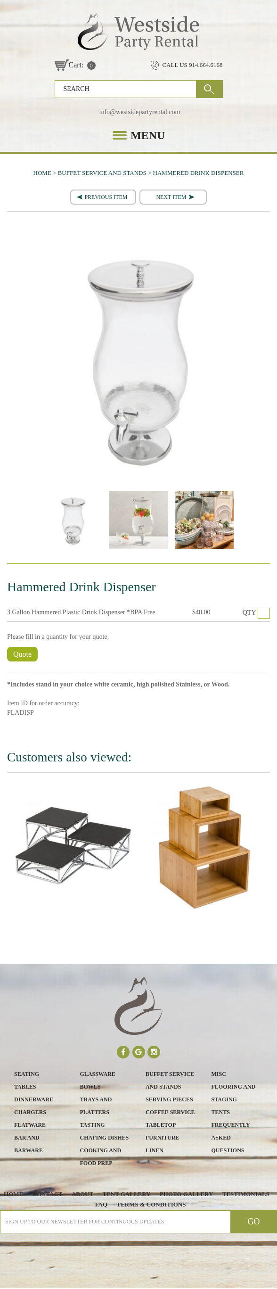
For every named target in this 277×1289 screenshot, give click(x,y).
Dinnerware (33, 1099)
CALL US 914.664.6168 (192, 64)
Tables (25, 1086)
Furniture (162, 1137)
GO (209, 89)
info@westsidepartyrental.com (139, 112)
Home (13, 1194)
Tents (221, 1112)
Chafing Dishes (104, 1137)
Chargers (30, 1112)
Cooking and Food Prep (101, 1156)
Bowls (90, 1086)
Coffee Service (170, 1112)
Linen (154, 1150)
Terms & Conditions (151, 1204)
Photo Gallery (186, 1194)
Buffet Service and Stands (170, 1080)
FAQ (101, 1204)
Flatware (30, 1125)
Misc (219, 1074)
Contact (47, 1194)
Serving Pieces (169, 1099)
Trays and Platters (96, 1105)
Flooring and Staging (234, 1093)
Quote (22, 654)
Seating (26, 1074)
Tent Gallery (126, 1194)
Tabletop (161, 1125)
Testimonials (245, 1194)
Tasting (92, 1125)
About (82, 1194)
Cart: (76, 65)
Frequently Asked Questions (231, 1138)
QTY (249, 612)
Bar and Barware (28, 1144)
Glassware (97, 1074)
